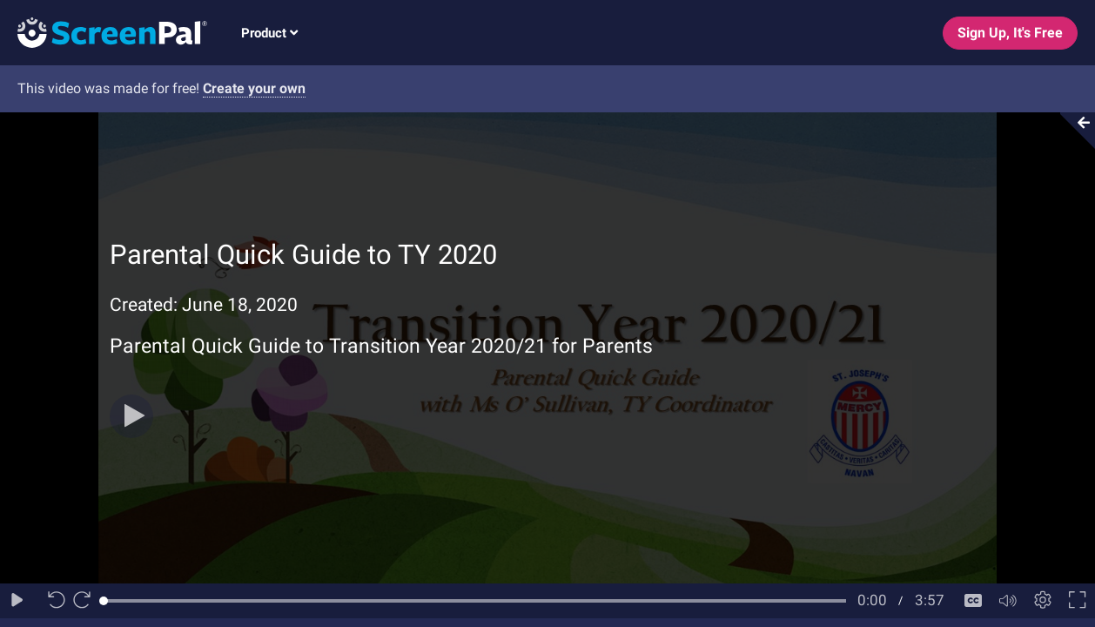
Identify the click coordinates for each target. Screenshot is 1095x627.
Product (269, 33)
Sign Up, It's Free (1010, 32)
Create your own (254, 88)
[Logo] (103, 32)
